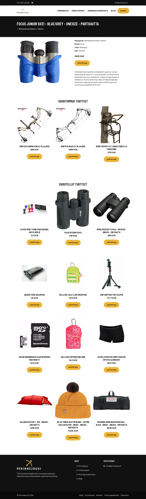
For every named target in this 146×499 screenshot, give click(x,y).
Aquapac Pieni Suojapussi (34, 294)
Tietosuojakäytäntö (111, 495)
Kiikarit (40, 29)
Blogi (113, 11)
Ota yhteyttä (89, 495)
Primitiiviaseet (78, 11)
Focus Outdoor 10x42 (73, 232)
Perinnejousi (63, 11)
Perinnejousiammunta (98, 11)
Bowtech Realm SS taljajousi (73, 146)
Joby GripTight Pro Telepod (111, 294)
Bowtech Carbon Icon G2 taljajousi (34, 146)
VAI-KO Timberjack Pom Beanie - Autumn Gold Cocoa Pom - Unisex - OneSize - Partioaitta (73, 425)
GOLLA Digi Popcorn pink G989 (73, 357)
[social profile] (32, 3)
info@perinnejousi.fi (121, 3)
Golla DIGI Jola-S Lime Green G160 (73, 294)
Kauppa (123, 11)
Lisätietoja (82, 63)
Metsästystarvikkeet (27, 29)
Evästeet (99, 495)
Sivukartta (124, 495)
